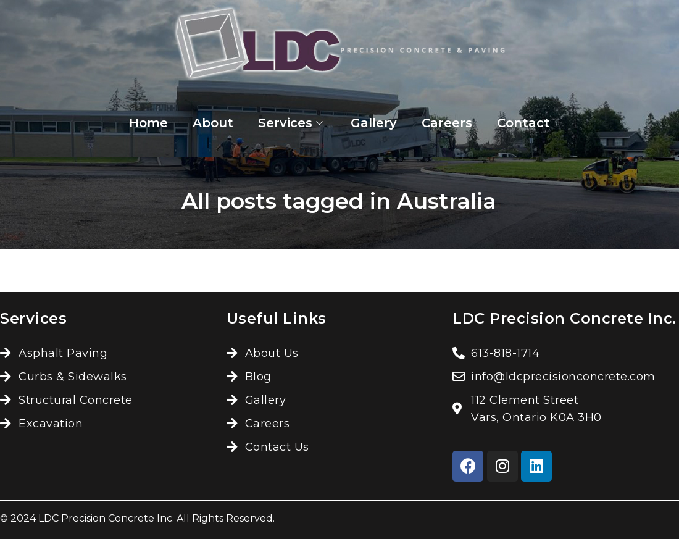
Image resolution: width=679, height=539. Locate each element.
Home (148, 122)
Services (292, 122)
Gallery (374, 122)
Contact (523, 122)
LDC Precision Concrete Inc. (106, 518)
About (213, 122)
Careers (447, 122)
